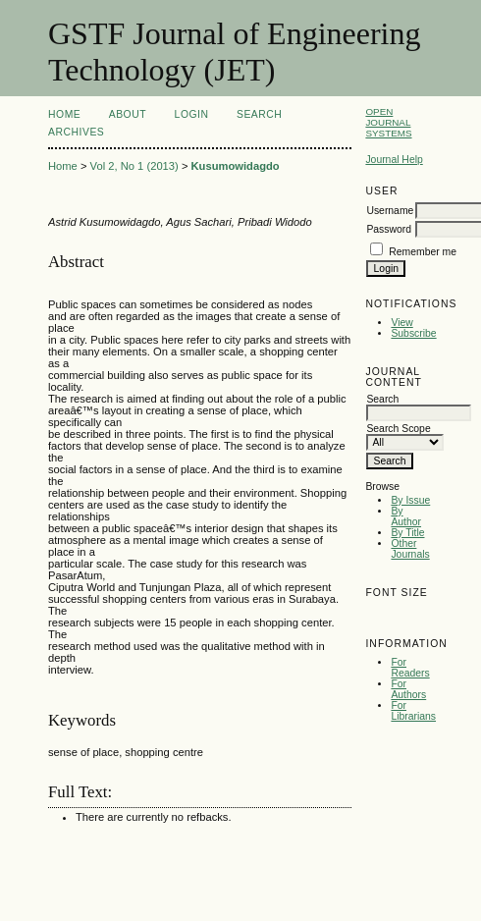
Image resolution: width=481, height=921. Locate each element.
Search (259, 114)
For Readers (410, 667)
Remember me (422, 251)
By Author (406, 516)
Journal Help (393, 159)
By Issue (410, 500)
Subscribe (413, 333)
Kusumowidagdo (235, 166)
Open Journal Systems (388, 122)
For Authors (408, 689)
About (127, 114)
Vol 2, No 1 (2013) (134, 166)
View (401, 322)
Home (64, 114)
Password (388, 229)
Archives (76, 132)
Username (389, 210)
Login (192, 114)
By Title (407, 532)
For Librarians (413, 711)
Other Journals (410, 549)
